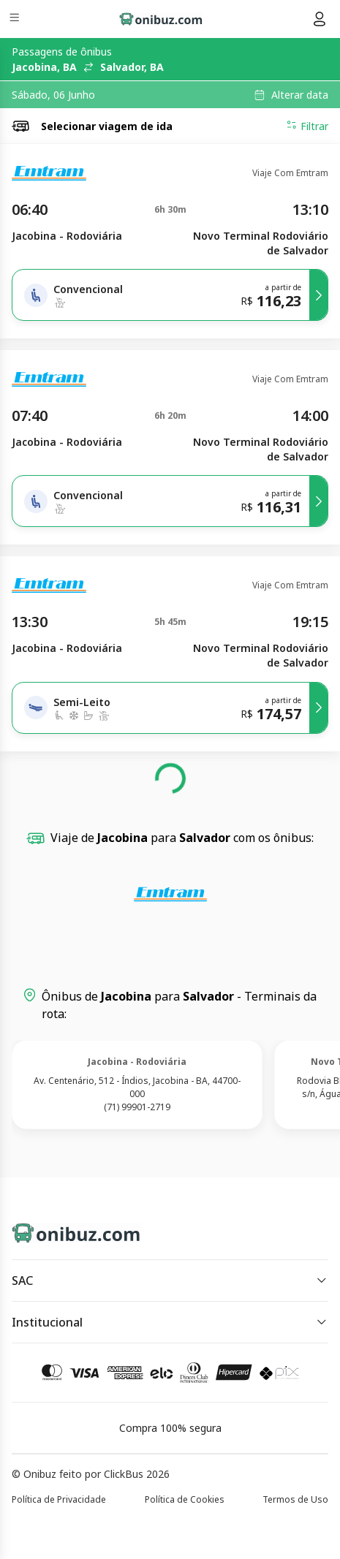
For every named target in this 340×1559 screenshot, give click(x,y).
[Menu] (16, 19)
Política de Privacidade (59, 1499)
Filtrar (307, 125)
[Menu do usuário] (319, 19)
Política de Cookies (184, 1499)
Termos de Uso (295, 1499)
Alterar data (299, 95)
